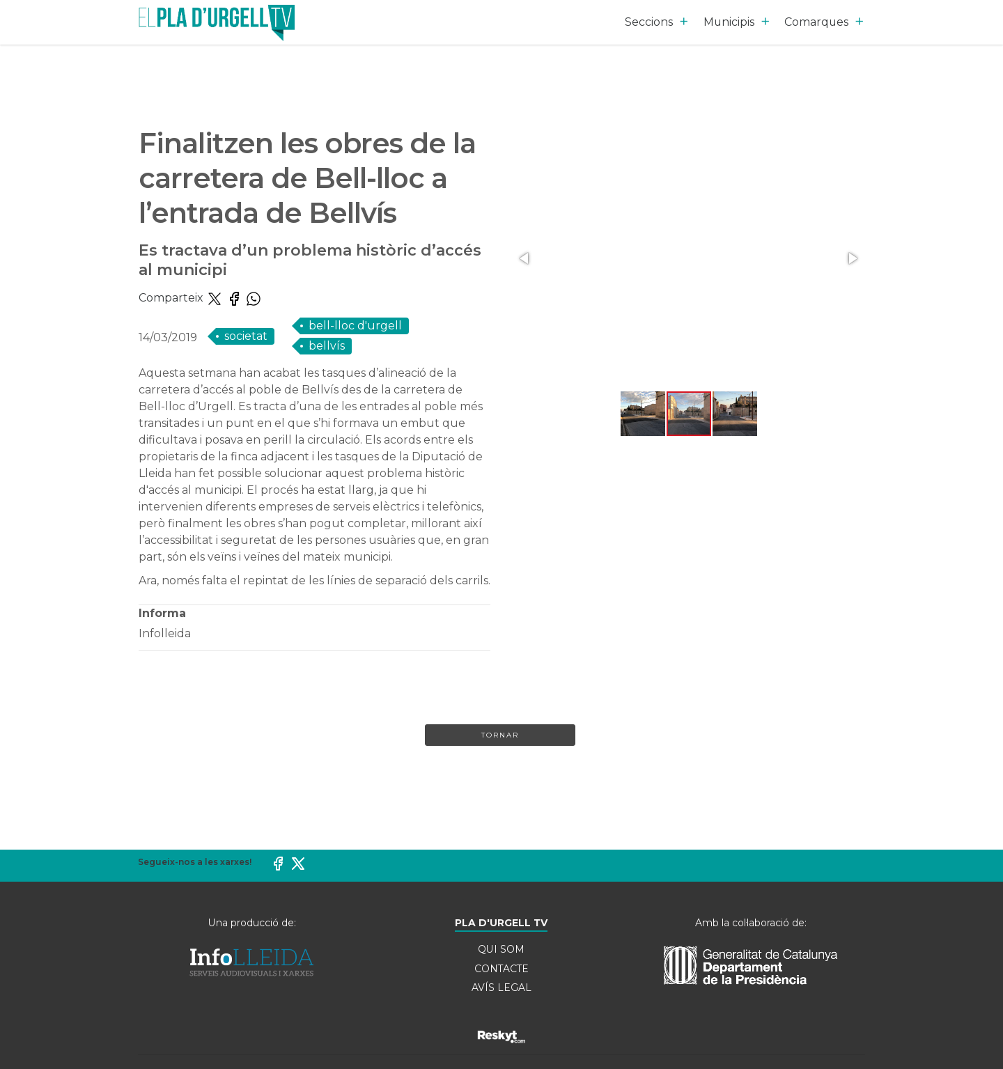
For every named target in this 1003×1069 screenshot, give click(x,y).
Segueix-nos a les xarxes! (194, 862)
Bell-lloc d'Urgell (355, 325)
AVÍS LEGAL (501, 988)
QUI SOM (501, 949)
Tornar (500, 735)
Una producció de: (252, 922)
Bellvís (327, 345)
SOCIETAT (245, 336)
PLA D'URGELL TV (501, 922)
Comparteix (172, 297)
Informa (162, 613)
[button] (525, 258)
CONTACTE (501, 968)
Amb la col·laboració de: (751, 922)
